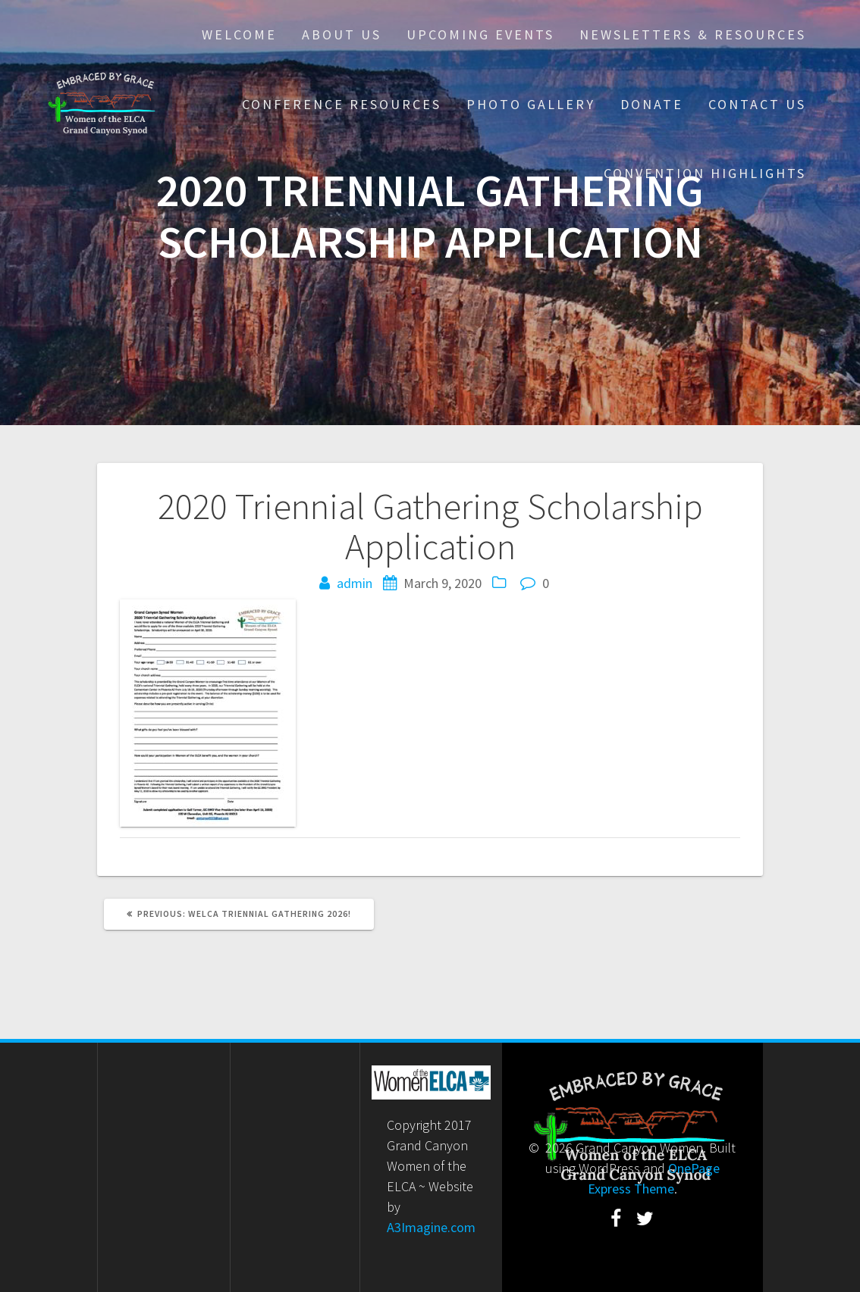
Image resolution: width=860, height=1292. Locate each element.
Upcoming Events (480, 34)
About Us (341, 34)
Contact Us (757, 104)
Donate (651, 104)
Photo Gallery (530, 104)
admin (354, 583)
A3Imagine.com (431, 1227)
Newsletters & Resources (692, 34)
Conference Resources (341, 104)
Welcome (239, 34)
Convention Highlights (705, 173)
